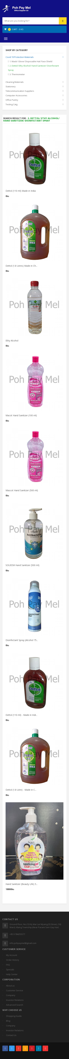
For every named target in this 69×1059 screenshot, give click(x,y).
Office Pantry (12, 99)
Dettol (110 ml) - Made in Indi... (21, 715)
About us (10, 985)
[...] (23, 20)
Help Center (12, 974)
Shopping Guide (14, 1016)
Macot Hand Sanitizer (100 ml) (21, 416)
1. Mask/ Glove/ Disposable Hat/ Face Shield (31, 61)
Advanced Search (14, 1004)
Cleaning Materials (15, 82)
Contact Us (11, 1035)
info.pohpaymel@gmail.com (23, 943)
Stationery (11, 86)
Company (10, 995)
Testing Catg (11, 104)
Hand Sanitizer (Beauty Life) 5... (22, 884)
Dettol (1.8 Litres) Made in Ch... (21, 266)
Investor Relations (15, 1000)
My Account (11, 955)
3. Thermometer (17, 74)
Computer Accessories (16, 95)
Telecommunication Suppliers (20, 91)
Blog (8, 1020)
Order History (12, 959)
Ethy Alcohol (12, 341)
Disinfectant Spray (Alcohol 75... (22, 640)
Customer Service (14, 990)
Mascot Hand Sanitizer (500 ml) (22, 490)
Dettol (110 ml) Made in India (21, 191)
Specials (10, 969)
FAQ (8, 964)
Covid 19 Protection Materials (20, 57)
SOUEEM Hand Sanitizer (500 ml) (22, 565)
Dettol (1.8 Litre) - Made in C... (21, 790)
